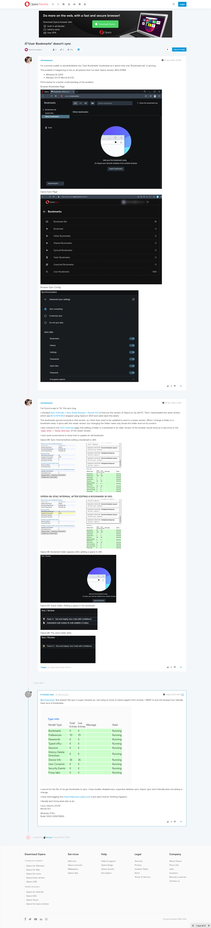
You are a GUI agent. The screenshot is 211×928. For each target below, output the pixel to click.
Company (175, 854)
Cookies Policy (141, 869)
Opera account (75, 865)
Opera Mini (31, 896)
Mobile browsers (32, 886)
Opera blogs (107, 865)
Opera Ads (73, 873)
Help (104, 854)
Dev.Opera (106, 873)
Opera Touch (32, 900)
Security (138, 861)
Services (73, 854)
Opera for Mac (33, 870)
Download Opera (107, 24)
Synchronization (35, 50)
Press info (174, 865)
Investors (173, 873)
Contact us (174, 881)
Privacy (138, 865)
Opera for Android (35, 892)
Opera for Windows (35, 866)
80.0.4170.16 (57, 416)
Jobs (171, 869)
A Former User (47, 694)
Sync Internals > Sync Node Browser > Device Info (74, 412)
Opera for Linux (33, 874)
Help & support (108, 861)
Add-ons (72, 861)
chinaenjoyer (46, 60)
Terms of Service (142, 877)
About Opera (175, 861)
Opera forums (107, 869)
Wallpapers (73, 869)
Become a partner (177, 877)
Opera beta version (35, 878)
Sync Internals (67, 427)
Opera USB (31, 882)
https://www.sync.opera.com (77, 797)
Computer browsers (34, 860)
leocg (47, 837)
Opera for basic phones (37, 904)
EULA (137, 873)
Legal (138, 854)
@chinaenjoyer (62, 694)
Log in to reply (179, 49)
